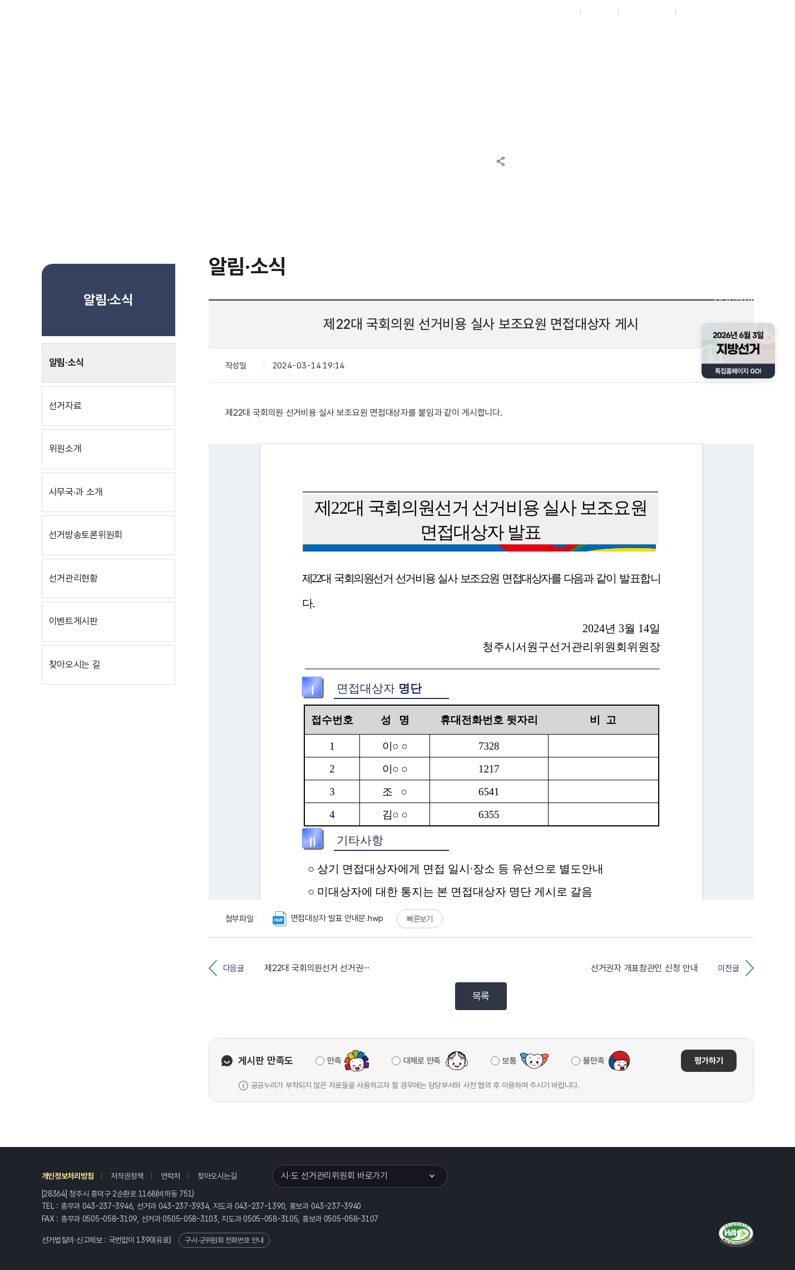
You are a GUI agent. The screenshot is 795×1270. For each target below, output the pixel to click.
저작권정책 (127, 1175)
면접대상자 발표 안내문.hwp (328, 919)
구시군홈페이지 (647, 11)
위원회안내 (414, 40)
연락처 (170, 1175)
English (693, 11)
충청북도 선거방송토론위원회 (497, 39)
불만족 (593, 1061)
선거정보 (304, 40)
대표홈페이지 (555, 11)
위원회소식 (240, 40)
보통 (509, 1061)
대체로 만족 (422, 1061)
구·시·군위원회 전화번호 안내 (224, 1240)
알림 (359, 40)
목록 (481, 996)
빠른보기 (420, 918)
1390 (145, 1239)
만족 (334, 1061)
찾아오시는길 (216, 1175)
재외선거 (599, 11)
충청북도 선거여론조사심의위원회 (603, 39)
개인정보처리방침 (68, 1175)
